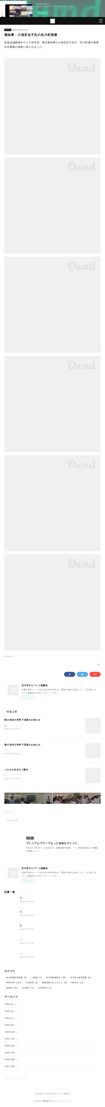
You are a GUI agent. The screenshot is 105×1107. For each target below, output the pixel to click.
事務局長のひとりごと (54, 983)
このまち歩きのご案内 (16, 770)
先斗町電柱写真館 (16, 978)
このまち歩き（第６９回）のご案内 (36, 954)
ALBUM (32, 983)
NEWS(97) (8, 656)
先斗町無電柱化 (56, 978)
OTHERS (44, 988)
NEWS (8, 30)
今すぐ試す (42, 13)
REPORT (14, 983)
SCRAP (28, 988)
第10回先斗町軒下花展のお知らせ (35, 926)
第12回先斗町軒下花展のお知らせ (22, 720)
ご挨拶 (36, 978)
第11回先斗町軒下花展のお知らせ (22, 745)
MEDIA (77, 983)
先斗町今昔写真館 (80, 978)
